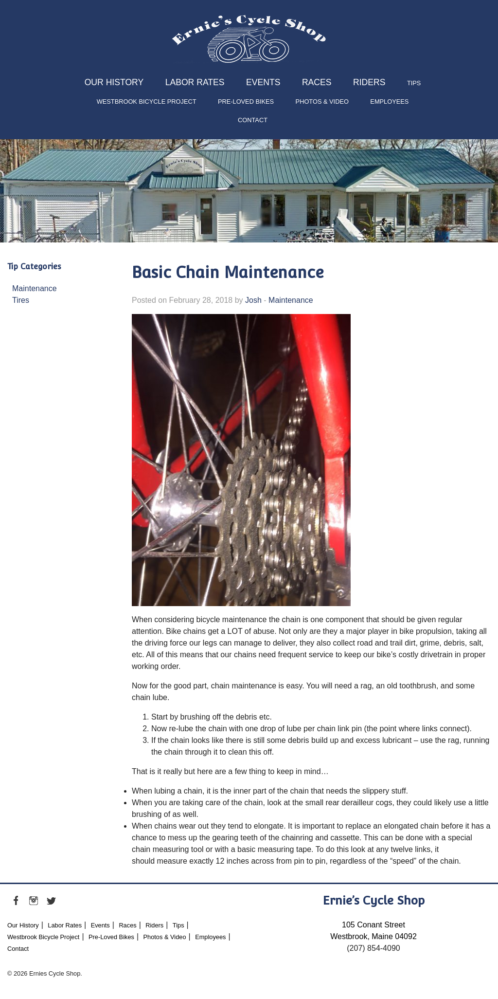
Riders (369, 82)
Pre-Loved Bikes (246, 101)
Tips (414, 83)
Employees (389, 101)
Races (317, 82)
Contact (252, 120)
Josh (253, 300)
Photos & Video (322, 101)
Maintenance (34, 288)
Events (263, 82)
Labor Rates (195, 82)
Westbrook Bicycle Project (146, 101)
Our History (114, 82)
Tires (20, 300)
